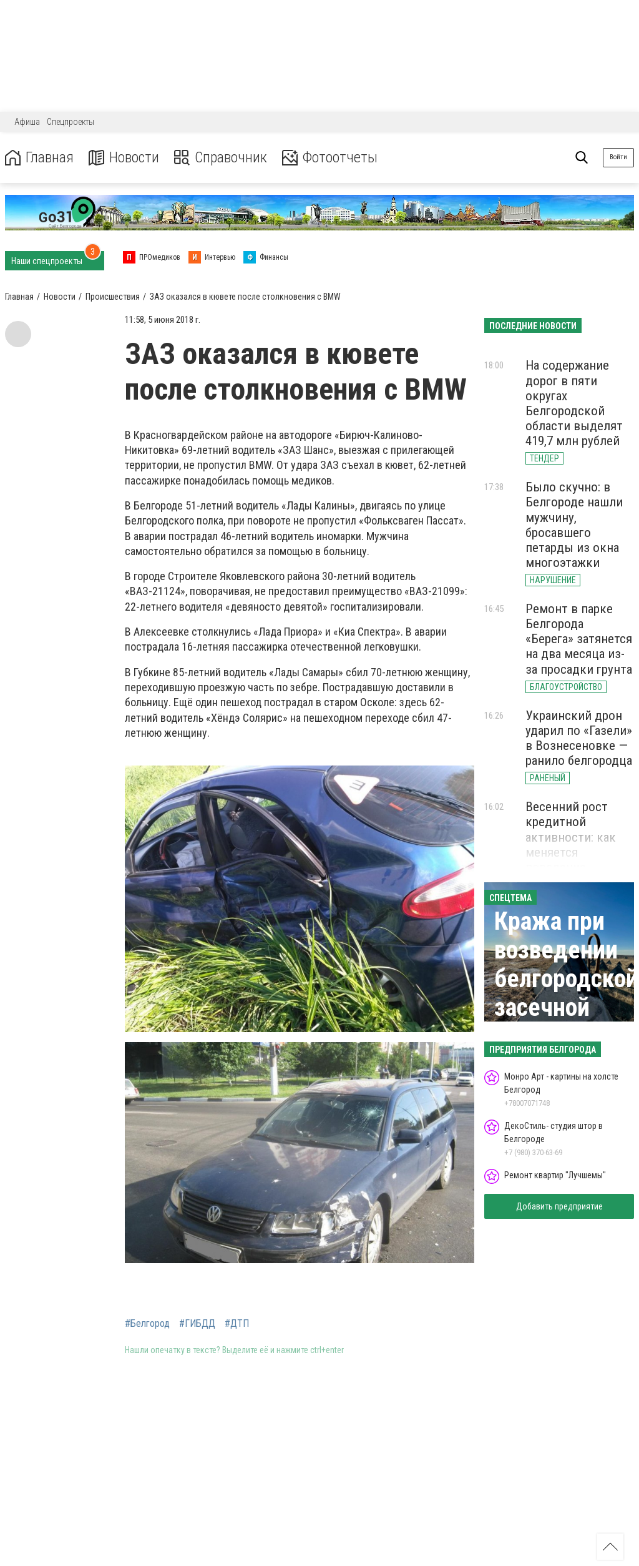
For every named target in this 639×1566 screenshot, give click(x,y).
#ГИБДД (197, 1323)
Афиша (27, 122)
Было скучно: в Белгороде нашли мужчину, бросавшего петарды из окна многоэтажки (574, 525)
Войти (618, 157)
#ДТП (237, 1323)
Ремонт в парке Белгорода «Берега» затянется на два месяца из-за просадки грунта (578, 639)
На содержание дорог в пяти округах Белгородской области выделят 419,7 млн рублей (574, 403)
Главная (39, 157)
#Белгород (147, 1323)
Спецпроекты (70, 122)
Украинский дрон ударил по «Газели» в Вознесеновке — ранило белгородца (578, 738)
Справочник (220, 157)
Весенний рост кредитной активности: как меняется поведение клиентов (570, 844)
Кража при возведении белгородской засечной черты (566, 979)
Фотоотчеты (330, 157)
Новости (124, 157)
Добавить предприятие (559, 1206)
